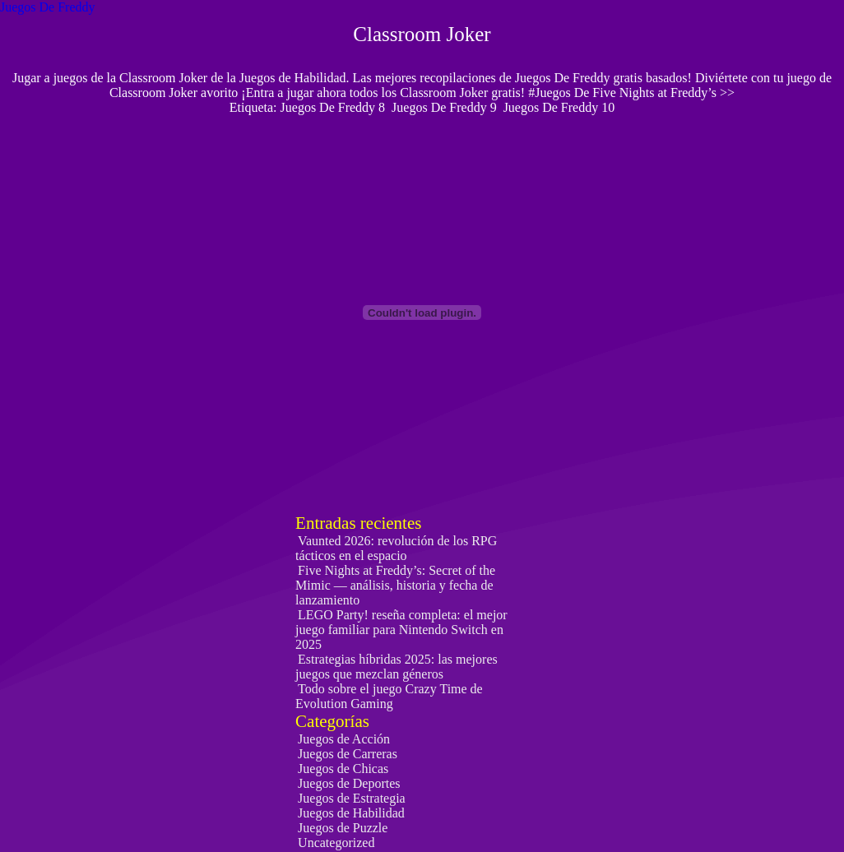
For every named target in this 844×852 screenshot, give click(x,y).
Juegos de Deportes (349, 783)
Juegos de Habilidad (351, 813)
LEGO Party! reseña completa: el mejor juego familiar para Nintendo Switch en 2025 (401, 629)
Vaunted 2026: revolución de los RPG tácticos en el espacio (396, 548)
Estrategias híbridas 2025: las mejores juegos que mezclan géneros (396, 666)
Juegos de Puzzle (342, 828)
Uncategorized (336, 843)
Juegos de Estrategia (352, 798)
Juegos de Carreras (347, 754)
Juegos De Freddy (47, 7)
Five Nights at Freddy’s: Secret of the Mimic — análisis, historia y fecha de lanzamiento (395, 585)
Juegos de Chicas (343, 769)
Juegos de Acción (344, 739)
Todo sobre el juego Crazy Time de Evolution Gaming (389, 696)
